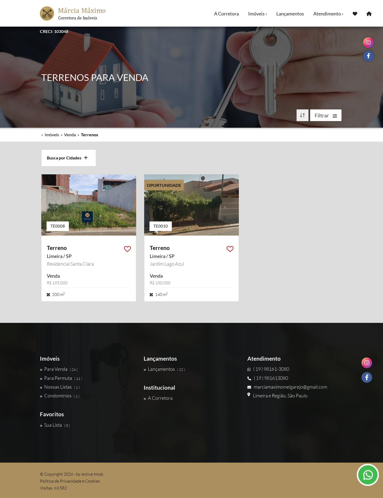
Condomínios (60, 395)
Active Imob (92, 474)
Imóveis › (257, 14)
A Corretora (226, 14)
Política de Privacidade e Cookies (70, 481)
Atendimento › (328, 14)
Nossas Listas (60, 387)
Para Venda (59, 369)
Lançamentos (290, 14)
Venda (70, 134)
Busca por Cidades (67, 157)
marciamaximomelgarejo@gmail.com (287, 387)
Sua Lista (55, 425)
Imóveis (52, 134)
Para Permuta (61, 378)
